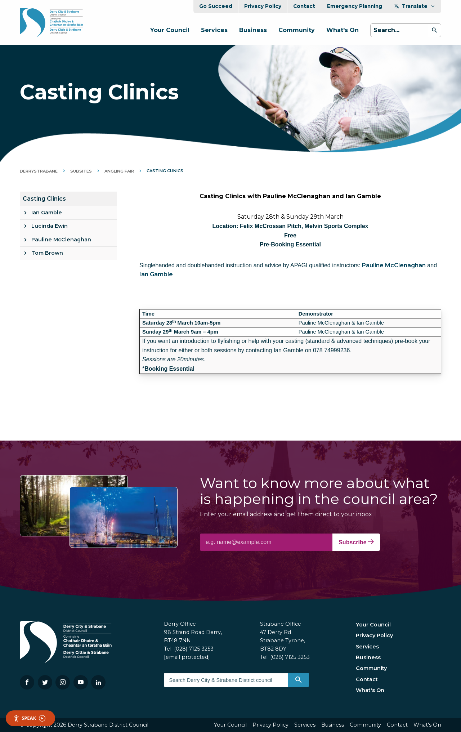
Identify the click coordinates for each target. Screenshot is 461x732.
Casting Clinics (44, 198)
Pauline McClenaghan (61, 239)
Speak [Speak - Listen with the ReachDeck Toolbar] (29, 718)
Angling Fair (119, 171)
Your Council (169, 30)
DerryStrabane (39, 171)
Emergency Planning (354, 6)
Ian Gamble (46, 212)
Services (214, 30)
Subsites (81, 171)
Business (253, 30)
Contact (304, 6)
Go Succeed (215, 6)
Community (296, 30)
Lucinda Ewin (49, 226)
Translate (414, 6)
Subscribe (356, 542)
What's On (342, 30)
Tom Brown (47, 253)
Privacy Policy (262, 6)
